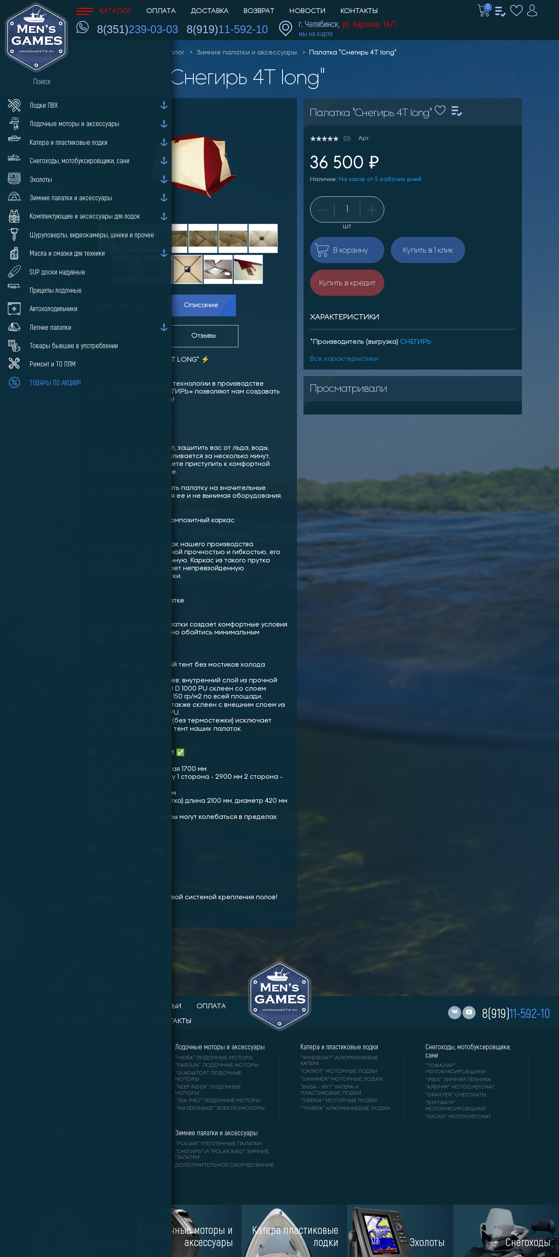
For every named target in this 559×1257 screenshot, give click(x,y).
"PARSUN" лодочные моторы (217, 1065)
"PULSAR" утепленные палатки (218, 1144)
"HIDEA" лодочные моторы (214, 1058)
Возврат (259, 11)
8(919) (227, 29)
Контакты (359, 11)
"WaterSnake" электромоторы (220, 1108)
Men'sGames (125, 53)
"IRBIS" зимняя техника (458, 1080)
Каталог (103, 11)
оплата (211, 1007)
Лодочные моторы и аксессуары (220, 1047)
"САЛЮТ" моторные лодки (338, 1071)
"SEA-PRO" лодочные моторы (217, 1101)
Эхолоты (61, 1133)
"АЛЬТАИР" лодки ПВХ (80, 1065)
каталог (66, 1007)
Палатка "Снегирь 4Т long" (353, 53)
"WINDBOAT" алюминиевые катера (339, 1061)
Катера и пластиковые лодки (339, 1047)
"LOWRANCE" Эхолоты (81, 1144)
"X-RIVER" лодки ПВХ (78, 1097)
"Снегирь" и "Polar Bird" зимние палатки (222, 1155)
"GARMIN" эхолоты (77, 1165)
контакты (172, 1021)
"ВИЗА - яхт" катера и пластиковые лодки (330, 1090)
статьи (168, 1007)
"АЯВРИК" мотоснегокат (459, 1087)
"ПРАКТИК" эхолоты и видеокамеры (81, 1155)
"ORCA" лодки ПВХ (76, 1089)
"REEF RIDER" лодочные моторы (208, 1090)
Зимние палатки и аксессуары (247, 53)
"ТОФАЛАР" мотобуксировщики (455, 1069)
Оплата (161, 11)
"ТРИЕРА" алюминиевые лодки (345, 1108)
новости (121, 1021)
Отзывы (203, 336)
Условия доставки (123, 336)
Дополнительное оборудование (224, 1165)
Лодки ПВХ (64, 1047)
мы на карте (316, 33)
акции (118, 1007)
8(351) (137, 29)
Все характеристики (344, 359)
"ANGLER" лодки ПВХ (79, 1081)
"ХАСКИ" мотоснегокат (458, 1117)
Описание (201, 305)
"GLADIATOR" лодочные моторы (208, 1076)
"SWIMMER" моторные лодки (341, 1079)
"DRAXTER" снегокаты (455, 1095)
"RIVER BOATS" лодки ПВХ (85, 1058)
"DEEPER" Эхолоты (76, 1173)
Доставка (210, 11)
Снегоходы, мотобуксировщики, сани (468, 1050)
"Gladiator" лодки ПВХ (83, 1073)
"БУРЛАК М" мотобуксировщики (455, 1106)
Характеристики (122, 305)
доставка (69, 1021)
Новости (308, 11)
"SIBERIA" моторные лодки (338, 1101)
